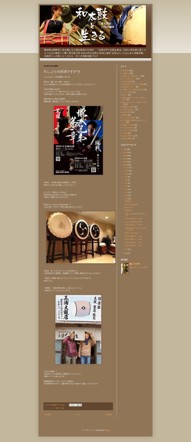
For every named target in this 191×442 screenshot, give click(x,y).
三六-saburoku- (128, 128)
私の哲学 (126, 71)
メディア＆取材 (128, 130)
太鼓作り (126, 73)
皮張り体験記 (127, 138)
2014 (125, 162)
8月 (126, 180)
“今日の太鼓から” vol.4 (133, 236)
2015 (125, 159)
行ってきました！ (129, 79)
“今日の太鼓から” (129, 110)
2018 (125, 149)
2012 (125, 253)
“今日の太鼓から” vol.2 (133, 242)
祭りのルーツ (129, 207)
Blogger (107, 430)
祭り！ (125, 95)
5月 (126, 189)
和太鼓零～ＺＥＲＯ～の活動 (133, 84)
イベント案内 (54, 408)
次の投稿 (47, 414)
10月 (127, 174)
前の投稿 (109, 414)
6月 (126, 186)
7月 (126, 183)
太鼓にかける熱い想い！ (131, 76)
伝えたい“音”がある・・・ (134, 233)
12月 (127, 168)
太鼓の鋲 (128, 201)
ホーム (78, 414)
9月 (126, 177)
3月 (126, 195)
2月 (126, 199)
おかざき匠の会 (128, 136)
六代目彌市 (136, 264)
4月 (126, 192)
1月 (126, 249)
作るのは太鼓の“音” (131, 204)
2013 (125, 165)
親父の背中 (127, 112)
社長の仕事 (127, 81)
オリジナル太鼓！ (129, 118)
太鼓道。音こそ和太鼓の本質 (133, 90)
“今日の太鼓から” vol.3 (133, 239)
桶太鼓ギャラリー (129, 87)
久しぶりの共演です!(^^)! (133, 222)
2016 (125, 156)
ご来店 (62, 408)
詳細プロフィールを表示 (138, 267)
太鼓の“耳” (128, 211)
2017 (125, 152)
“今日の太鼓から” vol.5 (133, 225)
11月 (127, 171)
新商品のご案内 (128, 107)
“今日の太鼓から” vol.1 (133, 245)
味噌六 (125, 115)
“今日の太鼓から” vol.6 (133, 219)
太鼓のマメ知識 (128, 125)
